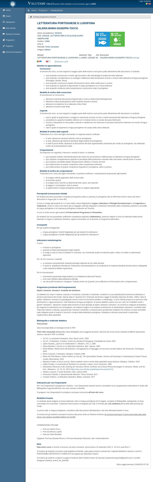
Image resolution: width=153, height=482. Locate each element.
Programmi (43, 10)
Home (34, 10)
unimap (136, 58)
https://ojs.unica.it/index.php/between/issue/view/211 (92, 369)
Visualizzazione (57, 10)
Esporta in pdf (61, 62)
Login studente (145, 1)
